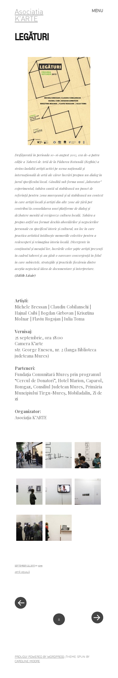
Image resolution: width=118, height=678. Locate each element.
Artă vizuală (22, 571)
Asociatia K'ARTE (29, 16)
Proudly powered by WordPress (39, 656)
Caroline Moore (27, 661)
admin (40, 566)
